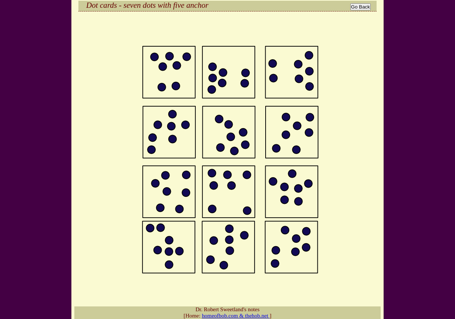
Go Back (360, 7)
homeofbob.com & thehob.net (236, 316)
